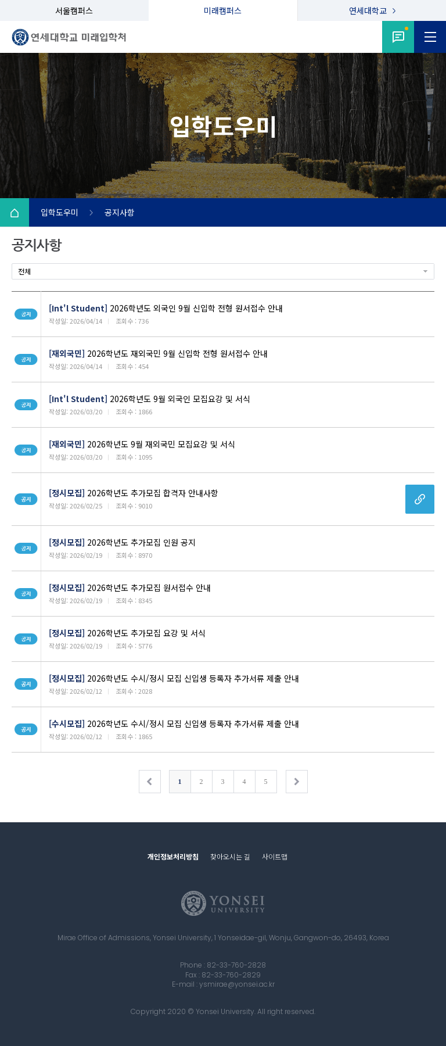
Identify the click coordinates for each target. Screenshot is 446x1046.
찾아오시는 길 (230, 856)
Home (14, 212)
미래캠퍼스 (223, 10)
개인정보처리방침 (173, 856)
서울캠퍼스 (74, 10)
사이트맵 (274, 856)
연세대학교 (368, 10)
